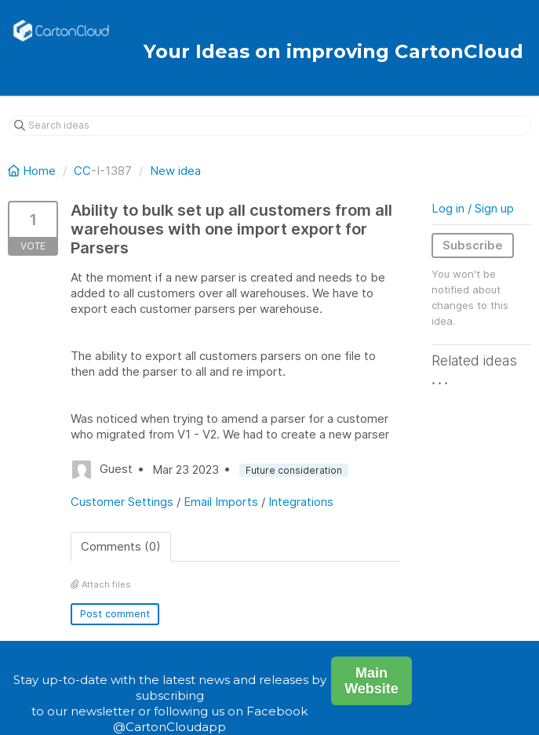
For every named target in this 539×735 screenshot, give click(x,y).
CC (82, 170)
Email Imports (221, 501)
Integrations (300, 501)
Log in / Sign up (473, 208)
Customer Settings (122, 501)
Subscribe (472, 245)
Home (33, 170)
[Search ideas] (269, 125)
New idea (175, 170)
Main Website (371, 681)
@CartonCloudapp (169, 726)
